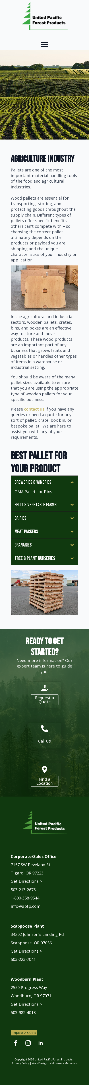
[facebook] (16, 1043)
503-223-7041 (23, 959)
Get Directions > (26, 881)
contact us (34, 409)
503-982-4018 (23, 1012)
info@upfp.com (25, 906)
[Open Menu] (44, 44)
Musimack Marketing (64, 1063)
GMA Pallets (25, 491)
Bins (48, 491)
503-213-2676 (23, 889)
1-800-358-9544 (25, 898)
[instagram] (28, 1043)
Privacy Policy (20, 1063)
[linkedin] (41, 1043)
